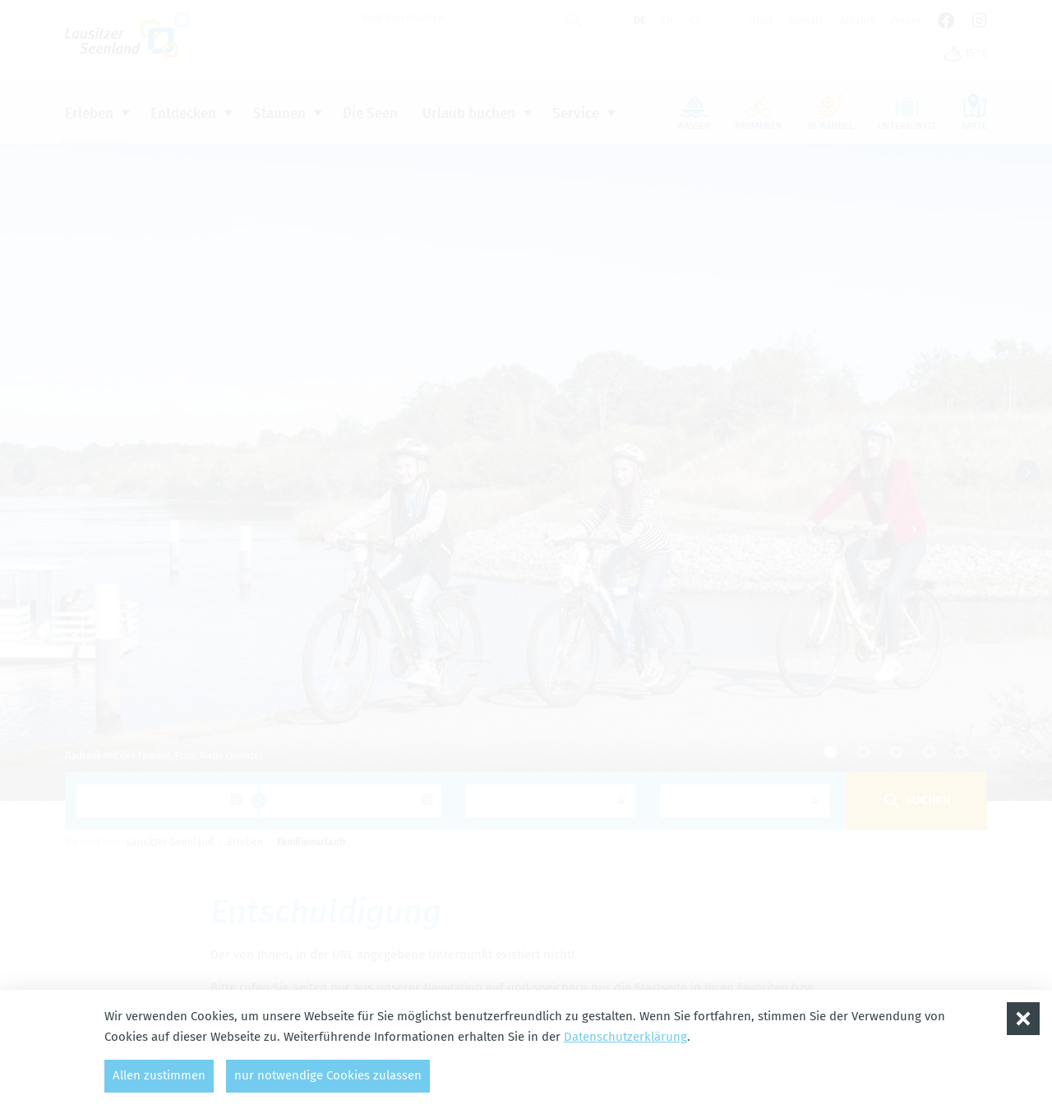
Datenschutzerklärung (625, 1036)
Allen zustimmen (159, 1075)
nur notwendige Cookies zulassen (328, 1075)
